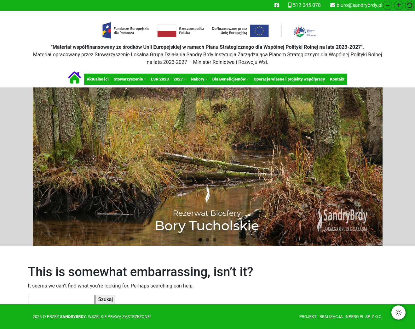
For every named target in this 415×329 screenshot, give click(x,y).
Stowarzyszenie (128, 79)
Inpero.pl (354, 316)
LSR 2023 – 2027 (167, 79)
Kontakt (337, 79)
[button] (387, 5)
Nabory (197, 79)
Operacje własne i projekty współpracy (289, 79)
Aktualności (98, 79)
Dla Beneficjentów (229, 79)
